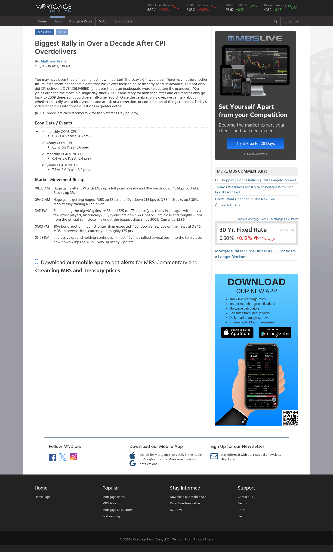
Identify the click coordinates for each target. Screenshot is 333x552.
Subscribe (291, 21)
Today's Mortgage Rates (253, 219)
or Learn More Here (255, 153)
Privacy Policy (203, 539)
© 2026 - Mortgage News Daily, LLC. (144, 539)
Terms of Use (181, 539)
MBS (102, 21)
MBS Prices (110, 503)
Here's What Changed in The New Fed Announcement (245, 201)
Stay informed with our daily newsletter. (252, 457)
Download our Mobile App (188, 496)
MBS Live (176, 509)
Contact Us (245, 496)
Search (242, 503)
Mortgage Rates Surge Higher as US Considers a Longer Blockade (255, 254)
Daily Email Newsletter (185, 503)
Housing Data (122, 21)
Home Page (42, 496)
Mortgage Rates (80, 21)
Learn (242, 516)
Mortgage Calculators (284, 219)
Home (42, 21)
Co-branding (111, 516)
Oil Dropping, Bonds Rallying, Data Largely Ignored (255, 180)
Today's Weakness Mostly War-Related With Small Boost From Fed (255, 189)
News (57, 21)
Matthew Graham (55, 61)
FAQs (241, 509)
